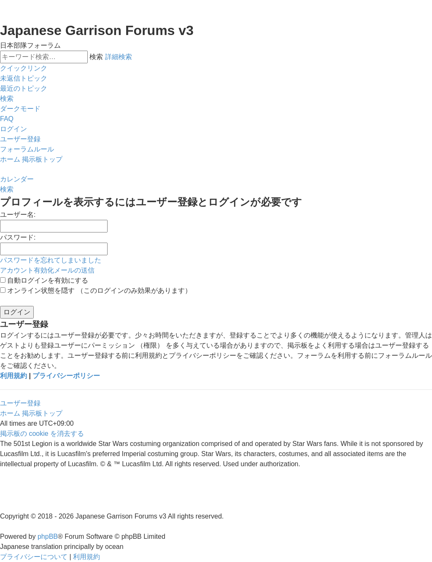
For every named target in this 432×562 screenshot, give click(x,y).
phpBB (48, 536)
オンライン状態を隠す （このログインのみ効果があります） (96, 290)
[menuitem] (23, 78)
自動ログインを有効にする (44, 280)
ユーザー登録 (20, 403)
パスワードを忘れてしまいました (50, 260)
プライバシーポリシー (66, 375)
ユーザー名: (17, 214)
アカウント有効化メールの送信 (47, 270)
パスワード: (17, 237)
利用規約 (13, 375)
